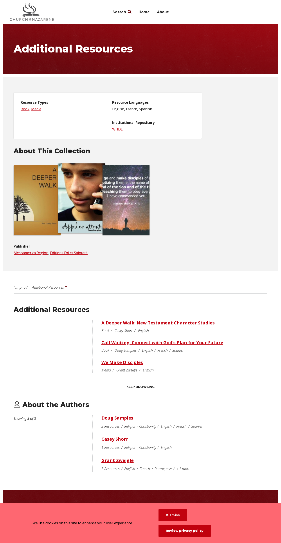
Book (25, 109)
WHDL (117, 129)
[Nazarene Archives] (40, 12)
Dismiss (173, 515)
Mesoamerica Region (31, 252)
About (163, 12)
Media (36, 109)
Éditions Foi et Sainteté (69, 252)
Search (119, 12)
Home (144, 12)
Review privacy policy (185, 531)
